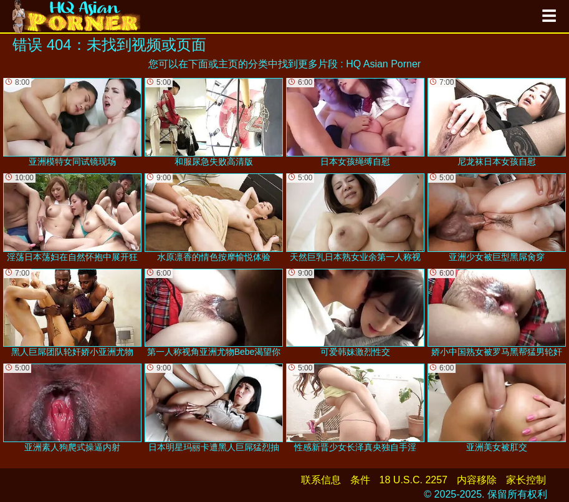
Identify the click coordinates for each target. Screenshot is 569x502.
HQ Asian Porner (383, 64)
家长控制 (526, 480)
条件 (360, 480)
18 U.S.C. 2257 (413, 480)
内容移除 (477, 480)
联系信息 (321, 480)
